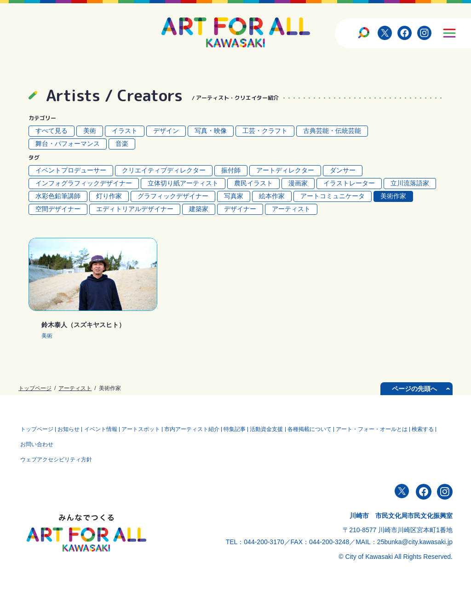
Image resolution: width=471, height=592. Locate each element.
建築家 (198, 209)
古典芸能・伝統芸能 (332, 130)
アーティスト (291, 209)
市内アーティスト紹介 (199, 428)
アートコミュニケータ (332, 196)
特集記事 (244, 428)
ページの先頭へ (414, 388)
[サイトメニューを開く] (449, 32)
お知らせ (71, 428)
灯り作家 (109, 196)
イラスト (125, 130)
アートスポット (146, 428)
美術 (89, 130)
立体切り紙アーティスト (183, 183)
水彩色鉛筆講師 (57, 196)
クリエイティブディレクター (164, 170)
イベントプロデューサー (70, 170)
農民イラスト (253, 183)
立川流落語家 (410, 183)
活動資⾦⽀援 (277, 428)
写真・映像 (211, 130)
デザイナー (240, 209)
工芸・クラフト (264, 130)
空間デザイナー (57, 209)
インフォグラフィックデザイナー (83, 183)
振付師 (231, 170)
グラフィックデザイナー (173, 196)
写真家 (233, 196)
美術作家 (393, 196)
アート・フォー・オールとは (386, 428)
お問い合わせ (65, 441)
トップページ (35, 388)
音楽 (121, 143)
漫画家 (298, 183)
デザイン (166, 130)
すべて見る (51, 130)
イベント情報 (104, 428)
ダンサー (343, 170)
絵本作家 (272, 196)
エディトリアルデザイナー (134, 209)
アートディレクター (285, 170)
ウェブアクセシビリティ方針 (57, 454)
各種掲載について (322, 428)
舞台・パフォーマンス (67, 143)
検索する (32, 441)
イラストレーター (349, 183)
